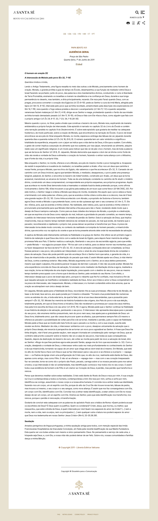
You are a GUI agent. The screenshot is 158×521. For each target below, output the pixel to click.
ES (75, 34)
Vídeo (79, 64)
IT (89, 34)
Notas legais (67, 514)
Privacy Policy (92, 514)
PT (93, 34)
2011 (42, 18)
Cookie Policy (80, 514)
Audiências (33, 18)
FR (79, 34)
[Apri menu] (142, 12)
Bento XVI (19, 18)
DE (64, 34)
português (136, 18)
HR (84, 34)
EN (70, 34)
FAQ (58, 514)
